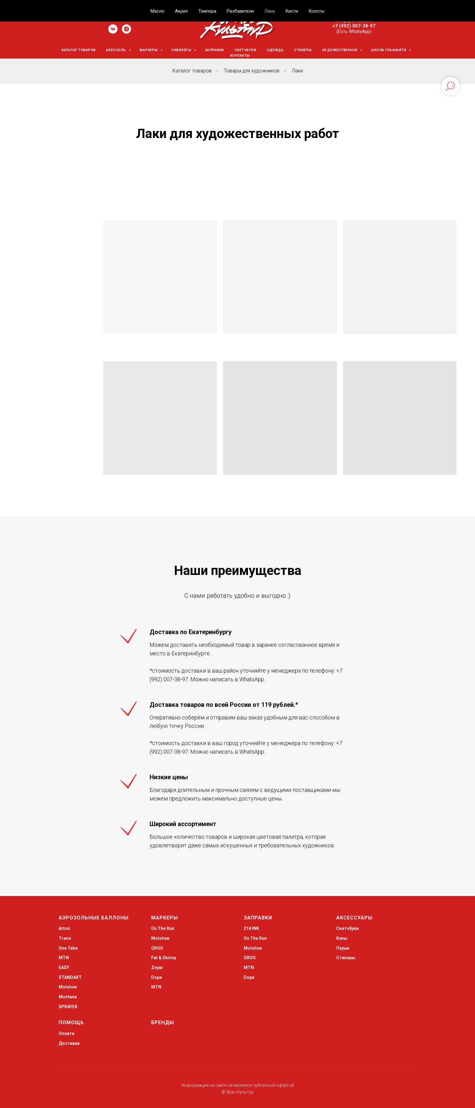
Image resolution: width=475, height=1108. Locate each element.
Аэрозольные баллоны (94, 918)
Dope (156, 977)
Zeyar (157, 967)
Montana (68, 996)
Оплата (66, 1033)
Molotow (160, 938)
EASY (64, 967)
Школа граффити (389, 50)
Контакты (240, 56)
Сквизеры (181, 50)
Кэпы (341, 938)
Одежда (274, 50)
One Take (68, 948)
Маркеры (149, 50)
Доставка (69, 1043)
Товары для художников (251, 71)
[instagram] (126, 32)
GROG (157, 948)
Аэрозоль (116, 50)
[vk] (113, 32)
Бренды (162, 1022)
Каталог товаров (78, 50)
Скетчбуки (245, 50)
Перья (342, 948)
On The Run (162, 928)
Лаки (297, 71)
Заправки (214, 50)
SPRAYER (68, 1006)
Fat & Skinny (163, 957)
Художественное (340, 50)
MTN (64, 957)
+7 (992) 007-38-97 (353, 26)
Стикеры (303, 50)
